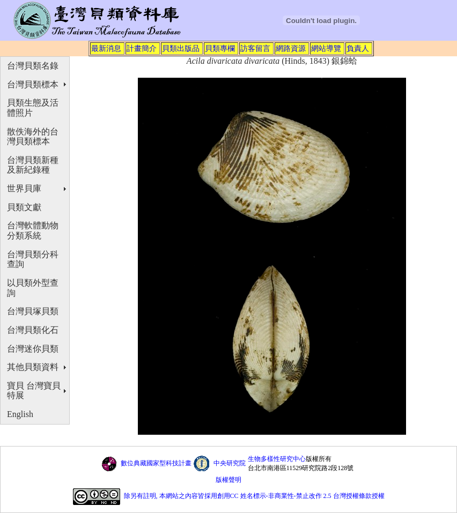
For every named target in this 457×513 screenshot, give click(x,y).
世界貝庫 (24, 188)
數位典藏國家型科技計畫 (156, 463)
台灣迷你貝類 (32, 348)
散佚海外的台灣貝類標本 (32, 136)
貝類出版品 (181, 48)
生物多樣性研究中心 (277, 459)
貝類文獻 (24, 207)
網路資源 (291, 48)
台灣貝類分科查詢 (32, 259)
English (20, 414)
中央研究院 (229, 463)
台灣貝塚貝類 (32, 311)
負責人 (358, 48)
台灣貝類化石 (32, 329)
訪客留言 (255, 48)
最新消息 (106, 48)
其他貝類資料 (32, 366)
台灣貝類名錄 (32, 65)
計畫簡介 (142, 48)
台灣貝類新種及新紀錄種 (32, 165)
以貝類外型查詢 (32, 288)
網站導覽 (326, 48)
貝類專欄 (220, 48)
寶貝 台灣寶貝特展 (34, 390)
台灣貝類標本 (32, 84)
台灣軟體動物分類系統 (32, 230)
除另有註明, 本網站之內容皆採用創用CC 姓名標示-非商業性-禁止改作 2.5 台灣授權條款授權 (254, 496)
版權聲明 (228, 480)
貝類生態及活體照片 (32, 107)
